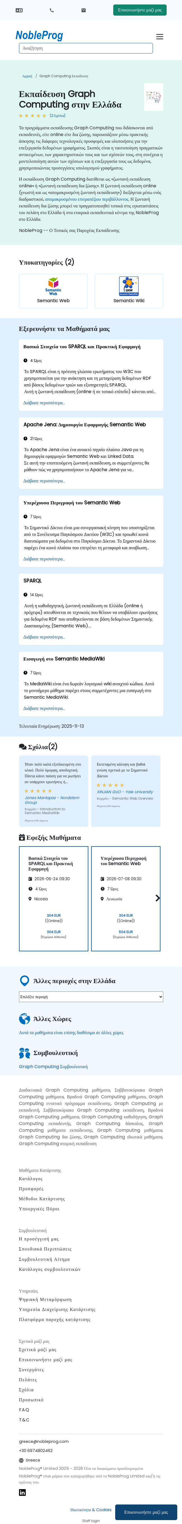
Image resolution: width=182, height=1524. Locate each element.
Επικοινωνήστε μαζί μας (146, 1512)
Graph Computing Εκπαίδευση (63, 76)
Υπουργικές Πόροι (39, 1209)
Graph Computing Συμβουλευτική (53, 1066)
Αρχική (27, 76)
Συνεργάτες (31, 1369)
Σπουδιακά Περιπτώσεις (45, 1249)
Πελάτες (28, 1380)
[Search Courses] (86, 48)
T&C (24, 1420)
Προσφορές (31, 1189)
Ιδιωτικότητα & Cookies (91, 1510)
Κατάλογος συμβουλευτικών (50, 1269)
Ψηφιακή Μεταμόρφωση (45, 1299)
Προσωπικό (31, 1400)
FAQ (24, 1410)
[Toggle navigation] (160, 35)
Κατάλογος (31, 1178)
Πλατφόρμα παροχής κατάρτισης (55, 1319)
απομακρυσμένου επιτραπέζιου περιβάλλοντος (87, 199)
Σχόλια (26, 1390)
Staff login (91, 1520)
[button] (156, 897)
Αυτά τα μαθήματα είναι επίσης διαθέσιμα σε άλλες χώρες (71, 1032)
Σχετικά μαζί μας (38, 1349)
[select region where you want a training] (91, 996)
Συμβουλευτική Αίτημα (44, 1259)
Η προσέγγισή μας (39, 1239)
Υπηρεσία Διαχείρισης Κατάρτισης (57, 1309)
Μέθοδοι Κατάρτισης (42, 1199)
